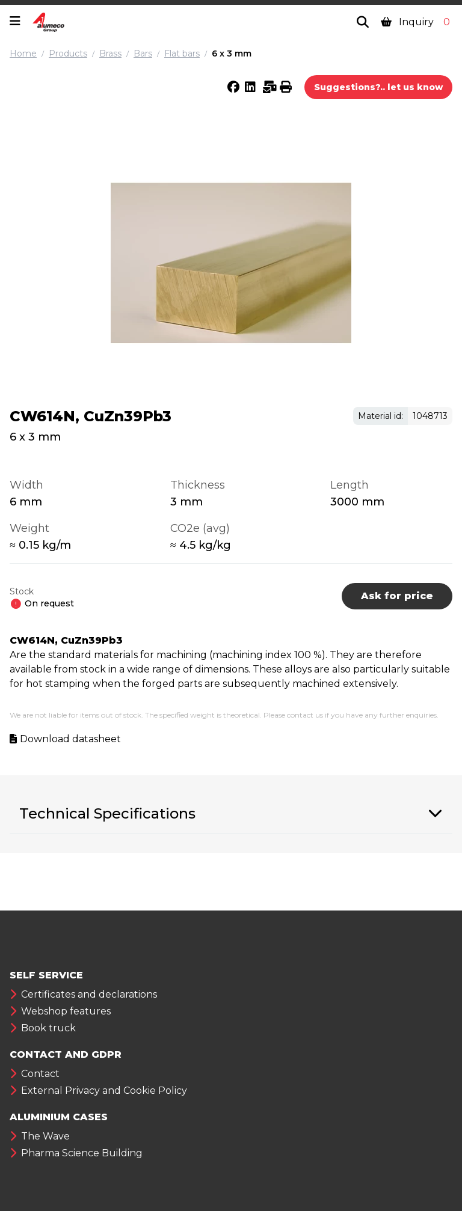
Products (68, 53)
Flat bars (182, 53)
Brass (110, 53)
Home (23, 53)
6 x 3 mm (231, 53)
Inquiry (416, 22)
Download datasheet (70, 739)
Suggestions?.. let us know (378, 87)
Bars (143, 53)
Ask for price (397, 596)
